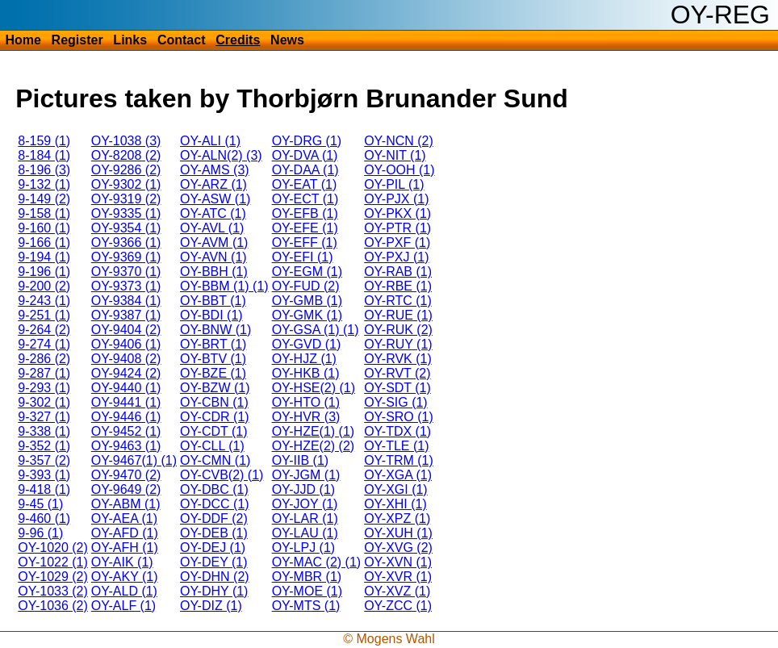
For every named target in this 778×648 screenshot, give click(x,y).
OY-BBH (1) (214, 271)
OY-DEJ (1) (212, 547)
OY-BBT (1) (213, 300)
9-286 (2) (44, 359)
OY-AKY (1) (124, 576)
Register (77, 40)
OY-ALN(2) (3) (221, 155)
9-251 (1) (44, 315)
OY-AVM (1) (214, 242)
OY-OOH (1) (399, 170)
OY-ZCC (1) (398, 605)
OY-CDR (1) (214, 417)
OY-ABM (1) (126, 504)
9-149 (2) (44, 199)
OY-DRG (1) (307, 141)
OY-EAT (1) (304, 184)
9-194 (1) (44, 257)
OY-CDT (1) (214, 431)
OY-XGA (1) (398, 475)
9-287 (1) (44, 373)
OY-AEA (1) (124, 518)
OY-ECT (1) (305, 199)
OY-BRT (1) (213, 344)
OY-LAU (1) (305, 533)
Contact (181, 40)
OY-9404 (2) (126, 330)
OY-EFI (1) (302, 257)
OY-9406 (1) (126, 344)
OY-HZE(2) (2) (313, 446)
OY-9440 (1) (126, 388)
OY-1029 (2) (53, 576)
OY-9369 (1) (126, 257)
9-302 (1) (44, 402)
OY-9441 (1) (126, 402)
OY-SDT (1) (397, 388)
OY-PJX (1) (396, 199)
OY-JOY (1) (305, 504)
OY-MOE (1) (307, 591)
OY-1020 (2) (53, 547)
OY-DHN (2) (214, 576)
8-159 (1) (44, 141)
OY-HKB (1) (306, 373)
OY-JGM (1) (306, 475)
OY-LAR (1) (305, 518)
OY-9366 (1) (126, 242)
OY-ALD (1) (124, 591)
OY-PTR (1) (397, 228)
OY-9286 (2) (126, 170)
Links (130, 40)
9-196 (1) (44, 271)
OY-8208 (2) (126, 155)
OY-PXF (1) (397, 242)
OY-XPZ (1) (397, 518)
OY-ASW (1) (215, 199)
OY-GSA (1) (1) (315, 330)
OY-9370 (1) (126, 271)
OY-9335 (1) (126, 213)
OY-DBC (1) (214, 489)
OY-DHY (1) (214, 591)
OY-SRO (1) (398, 417)
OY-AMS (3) (214, 170)
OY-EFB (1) (305, 213)
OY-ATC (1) (213, 213)
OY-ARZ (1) (213, 184)
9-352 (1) (44, 446)
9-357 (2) (44, 460)
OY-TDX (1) (397, 431)
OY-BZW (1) (215, 388)
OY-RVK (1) (398, 359)
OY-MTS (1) (306, 605)
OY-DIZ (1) (211, 605)
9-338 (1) (44, 431)
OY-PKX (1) (397, 213)
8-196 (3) (44, 170)
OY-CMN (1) (215, 460)
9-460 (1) (44, 518)
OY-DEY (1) (214, 562)
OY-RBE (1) (398, 286)
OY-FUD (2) (306, 286)
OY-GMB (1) (307, 300)
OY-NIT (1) (394, 155)
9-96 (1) (40, 533)
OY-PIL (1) (394, 184)
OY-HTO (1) (306, 402)
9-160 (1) (44, 228)
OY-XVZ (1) (397, 591)
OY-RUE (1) (398, 315)
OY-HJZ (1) (304, 359)
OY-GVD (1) (306, 344)
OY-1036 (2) (53, 605)
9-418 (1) (44, 489)
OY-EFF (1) (304, 242)
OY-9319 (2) (126, 199)
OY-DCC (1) (214, 504)
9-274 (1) (44, 344)
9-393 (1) (44, 475)
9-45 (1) (40, 504)
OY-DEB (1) (214, 533)
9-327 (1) (44, 417)
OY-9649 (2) (126, 489)
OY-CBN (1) (214, 402)
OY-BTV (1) (213, 359)
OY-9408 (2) (126, 359)
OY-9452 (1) (126, 431)
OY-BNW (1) (215, 330)
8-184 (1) (44, 155)
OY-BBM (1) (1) (224, 286)
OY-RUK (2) (398, 330)
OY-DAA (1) (305, 170)
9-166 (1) (44, 242)
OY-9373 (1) (126, 286)
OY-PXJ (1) (396, 257)
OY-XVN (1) (398, 562)
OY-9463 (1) (126, 446)
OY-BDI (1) (211, 315)
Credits (237, 40)
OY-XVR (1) (398, 576)
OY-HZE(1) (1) (313, 431)
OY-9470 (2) (126, 475)
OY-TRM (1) (398, 460)
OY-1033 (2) (53, 591)
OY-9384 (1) (126, 300)
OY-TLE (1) (396, 446)
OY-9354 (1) (126, 228)
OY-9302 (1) (126, 184)
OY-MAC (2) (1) (317, 562)
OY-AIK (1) (122, 562)
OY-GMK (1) (307, 315)
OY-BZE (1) (213, 373)
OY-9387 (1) (126, 315)
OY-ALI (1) (210, 141)
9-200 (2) (44, 286)
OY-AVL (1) (212, 228)
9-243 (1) (44, 300)
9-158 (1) (44, 213)
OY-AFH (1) (124, 547)
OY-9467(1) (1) (134, 460)
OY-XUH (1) (398, 533)
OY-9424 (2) (126, 373)
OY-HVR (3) (306, 417)
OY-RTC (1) (398, 300)
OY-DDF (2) (214, 518)
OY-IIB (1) (300, 460)
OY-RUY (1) (398, 344)
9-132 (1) (44, 184)
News (287, 40)
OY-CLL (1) (212, 446)
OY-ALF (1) (123, 605)
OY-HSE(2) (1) (313, 388)
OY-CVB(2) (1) (221, 475)
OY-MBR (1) (307, 576)
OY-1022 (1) (53, 562)
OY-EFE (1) (305, 228)
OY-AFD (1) (124, 533)
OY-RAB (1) (398, 271)
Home (22, 40)
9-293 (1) (44, 388)
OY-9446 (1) (126, 417)
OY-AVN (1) (213, 257)
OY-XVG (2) (398, 547)
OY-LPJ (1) (304, 547)
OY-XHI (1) (395, 504)
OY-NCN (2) (398, 141)
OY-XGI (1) (396, 489)
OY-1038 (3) (126, 141)
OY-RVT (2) (397, 373)
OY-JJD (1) (304, 489)
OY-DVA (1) (305, 155)
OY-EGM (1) (307, 271)
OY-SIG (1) (396, 402)
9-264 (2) (44, 330)
